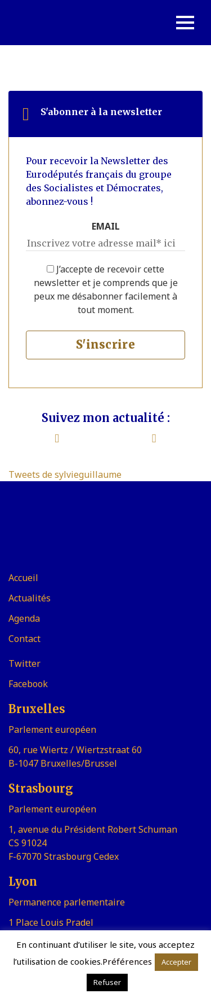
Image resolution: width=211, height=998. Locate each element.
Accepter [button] (176, 962)
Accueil (23, 577)
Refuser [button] (107, 982)
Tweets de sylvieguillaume (65, 474)
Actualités (29, 598)
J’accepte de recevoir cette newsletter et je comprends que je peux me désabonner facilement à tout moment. (106, 289)
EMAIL (106, 226)
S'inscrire (105, 344)
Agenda (24, 618)
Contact (24, 638)
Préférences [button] (127, 961)
